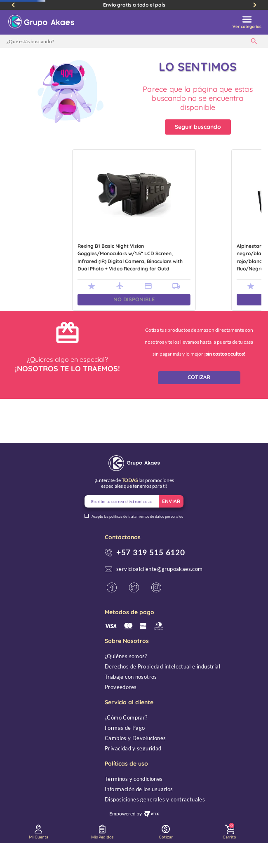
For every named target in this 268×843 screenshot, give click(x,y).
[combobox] (134, 41)
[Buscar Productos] (255, 41)
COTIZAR (199, 377)
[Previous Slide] (13, 5)
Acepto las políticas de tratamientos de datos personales (137, 517)
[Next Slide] (255, 5)
